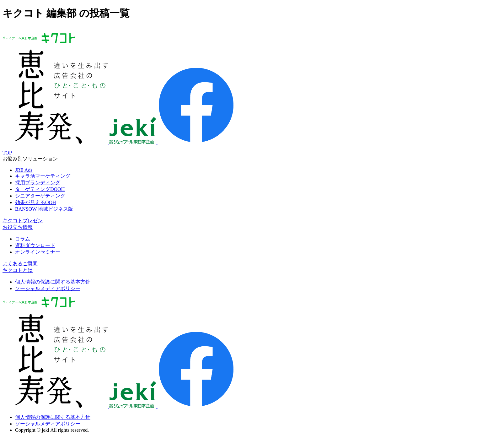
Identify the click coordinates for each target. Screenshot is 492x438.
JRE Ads (24, 170)
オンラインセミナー (37, 252)
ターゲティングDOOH (40, 189)
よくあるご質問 (20, 263)
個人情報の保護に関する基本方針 (52, 281)
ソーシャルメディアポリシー (47, 288)
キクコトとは (18, 270)
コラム (22, 238)
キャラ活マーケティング (42, 176)
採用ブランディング (37, 182)
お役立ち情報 (18, 227)
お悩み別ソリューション (30, 158)
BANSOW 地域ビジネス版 (44, 209)
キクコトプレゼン (23, 220)
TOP (7, 152)
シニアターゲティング (40, 195)
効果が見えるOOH (35, 202)
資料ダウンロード (35, 245)
